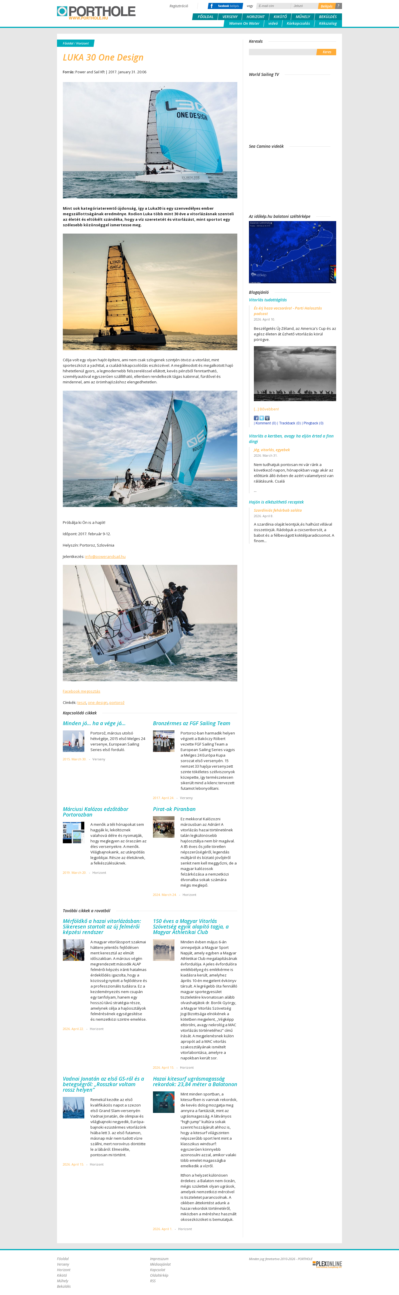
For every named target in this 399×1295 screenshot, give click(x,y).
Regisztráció (179, 5)
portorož (116, 702)
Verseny (230, 16)
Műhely (303, 16)
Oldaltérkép (159, 1275)
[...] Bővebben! (266, 409)
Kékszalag (328, 23)
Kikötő (280, 16)
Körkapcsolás (298, 23)
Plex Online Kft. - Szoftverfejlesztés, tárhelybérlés (327, 1264)
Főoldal (205, 16)
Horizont (256, 16)
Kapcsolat (157, 1269)
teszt (81, 702)
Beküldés (328, 16)
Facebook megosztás (81, 691)
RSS (153, 1280)
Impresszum (159, 1258)
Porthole (96, 13)
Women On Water (244, 23)
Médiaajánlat (160, 1264)
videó (273, 23)
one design (98, 702)
